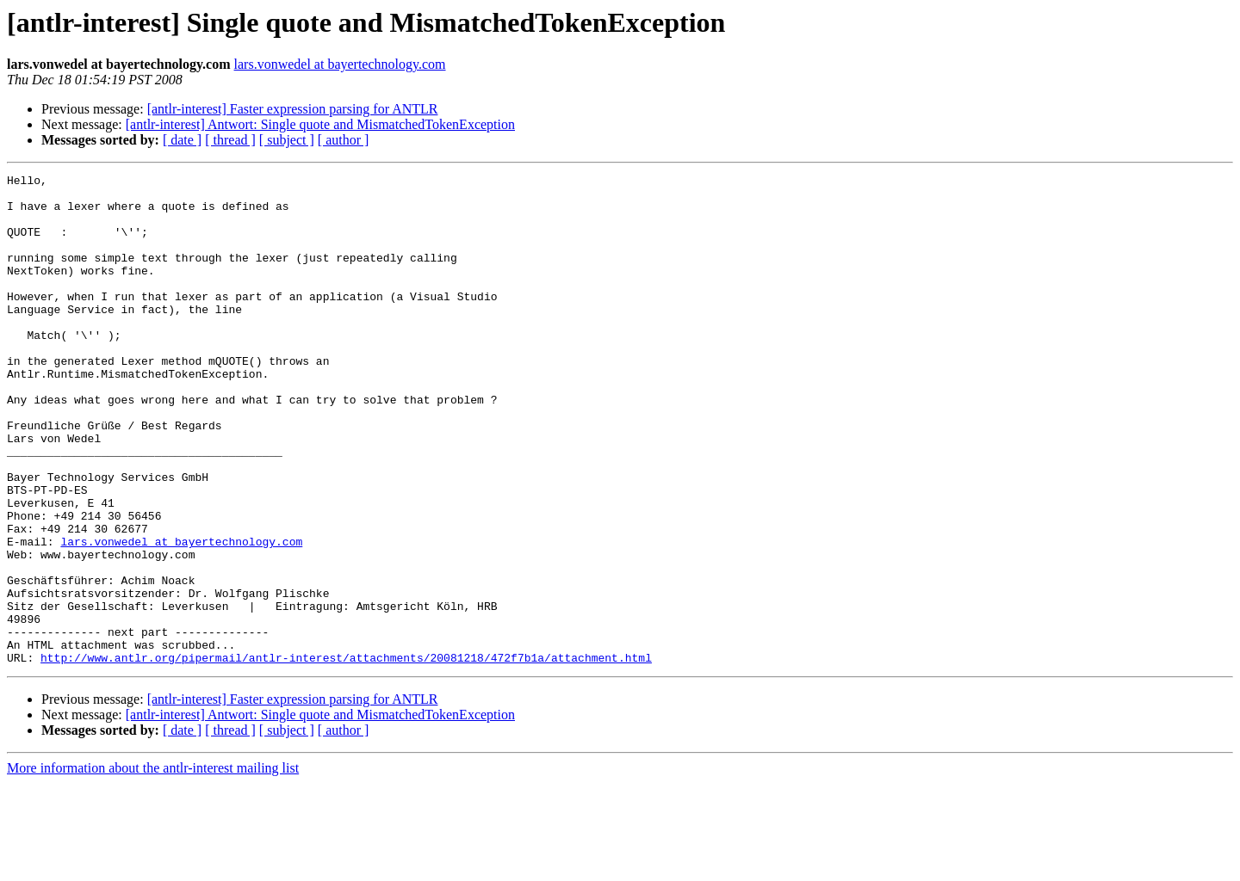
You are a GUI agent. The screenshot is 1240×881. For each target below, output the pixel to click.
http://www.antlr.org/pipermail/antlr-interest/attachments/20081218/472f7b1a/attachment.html (346, 755)
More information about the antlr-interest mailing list (153, 866)
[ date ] (182, 139)
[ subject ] (286, 139)
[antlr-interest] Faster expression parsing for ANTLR (292, 109)
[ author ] (343, 139)
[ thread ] (230, 139)
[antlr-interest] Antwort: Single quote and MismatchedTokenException (320, 124)
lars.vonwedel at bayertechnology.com (340, 64)
